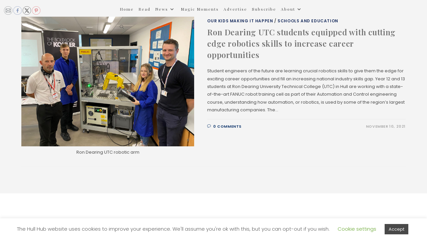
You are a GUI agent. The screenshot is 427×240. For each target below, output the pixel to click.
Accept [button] (396, 229)
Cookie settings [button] (357, 228)
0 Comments (227, 126)
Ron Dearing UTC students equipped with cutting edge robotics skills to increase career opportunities (301, 43)
